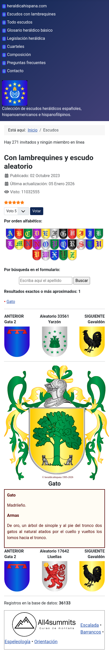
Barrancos (90, 632)
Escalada (89, 625)
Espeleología (17, 641)
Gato (11, 301)
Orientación (45, 641)
